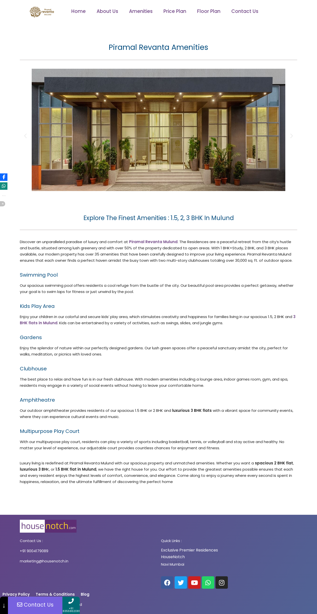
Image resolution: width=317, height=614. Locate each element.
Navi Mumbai (172, 564)
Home (78, 11)
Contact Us (244, 11)
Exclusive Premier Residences (189, 550)
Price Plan (174, 11)
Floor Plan (208, 11)
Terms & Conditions (56, 594)
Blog (85, 594)
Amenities (141, 11)
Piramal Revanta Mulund (153, 241)
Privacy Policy (16, 594)
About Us (107, 11)
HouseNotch (173, 557)
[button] (25, 136)
